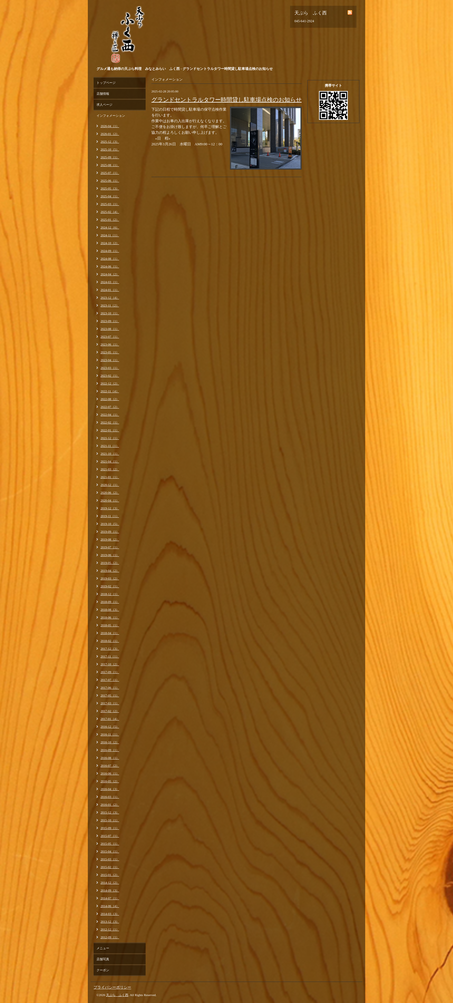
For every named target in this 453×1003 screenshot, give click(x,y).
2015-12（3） (110, 812)
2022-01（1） (110, 430)
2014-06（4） (110, 906)
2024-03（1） (110, 282)
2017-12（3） (110, 648)
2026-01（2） (110, 133)
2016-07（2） (110, 765)
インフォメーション (110, 115)
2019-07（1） (110, 547)
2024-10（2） (110, 243)
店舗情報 (102, 93)
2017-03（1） (110, 703)
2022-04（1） (110, 414)
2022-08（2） (110, 399)
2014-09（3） (110, 890)
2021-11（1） (110, 445)
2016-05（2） (110, 781)
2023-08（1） (110, 328)
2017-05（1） (110, 695)
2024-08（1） (110, 258)
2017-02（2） (110, 711)
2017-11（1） (110, 656)
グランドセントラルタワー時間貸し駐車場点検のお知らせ (226, 99)
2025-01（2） (110, 219)
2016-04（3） (110, 789)
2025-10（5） (110, 149)
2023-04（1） (110, 360)
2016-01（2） (110, 804)
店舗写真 (102, 959)
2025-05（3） (110, 188)
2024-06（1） (110, 266)
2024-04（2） (110, 274)
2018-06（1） (110, 617)
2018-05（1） (110, 625)
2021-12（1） (110, 438)
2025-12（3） (110, 141)
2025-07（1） (110, 172)
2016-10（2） (110, 742)
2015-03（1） (110, 859)
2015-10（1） (110, 820)
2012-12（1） (110, 929)
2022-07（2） (110, 406)
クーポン (102, 970)
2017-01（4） (110, 718)
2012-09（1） (110, 937)
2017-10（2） (110, 664)
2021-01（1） (110, 477)
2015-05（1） (110, 843)
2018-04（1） (110, 633)
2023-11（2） (110, 305)
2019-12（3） (110, 508)
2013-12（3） (110, 921)
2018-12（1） (110, 594)
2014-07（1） (110, 898)
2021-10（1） (110, 453)
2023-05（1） (110, 352)
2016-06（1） (110, 773)
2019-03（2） (110, 578)
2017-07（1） (110, 679)
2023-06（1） (110, 344)
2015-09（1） (110, 828)
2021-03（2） (110, 469)
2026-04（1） (110, 126)
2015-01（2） (110, 874)
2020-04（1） (110, 500)
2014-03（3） (110, 913)
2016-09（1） (110, 750)
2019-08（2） (110, 539)
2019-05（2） (110, 562)
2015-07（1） (110, 835)
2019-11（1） (110, 516)
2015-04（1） (110, 851)
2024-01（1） (110, 289)
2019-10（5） (110, 523)
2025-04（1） (110, 196)
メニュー (102, 948)
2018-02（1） (110, 640)
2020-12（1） (110, 484)
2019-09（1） (110, 531)
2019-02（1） (110, 586)
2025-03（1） (110, 204)
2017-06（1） (110, 687)
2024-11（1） (110, 235)
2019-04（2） (110, 570)
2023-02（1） (110, 375)
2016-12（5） (110, 726)
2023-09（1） (110, 321)
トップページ (106, 82)
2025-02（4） (110, 211)
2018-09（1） (110, 601)
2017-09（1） (110, 672)
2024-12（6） (110, 227)
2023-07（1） (110, 336)
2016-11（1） (110, 734)
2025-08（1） (110, 165)
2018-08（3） (110, 609)
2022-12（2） (110, 383)
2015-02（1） (110, 867)
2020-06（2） (110, 492)
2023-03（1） (110, 367)
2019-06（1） (110, 555)
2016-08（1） (110, 757)
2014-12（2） (110, 882)
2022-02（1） (110, 422)
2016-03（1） (110, 796)
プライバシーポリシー (112, 987)
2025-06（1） (110, 180)
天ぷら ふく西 (117, 995)
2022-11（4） (110, 391)
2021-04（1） (110, 461)
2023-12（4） (110, 297)
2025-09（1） (110, 157)
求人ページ (104, 104)
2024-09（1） (110, 250)
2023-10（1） (110, 313)
